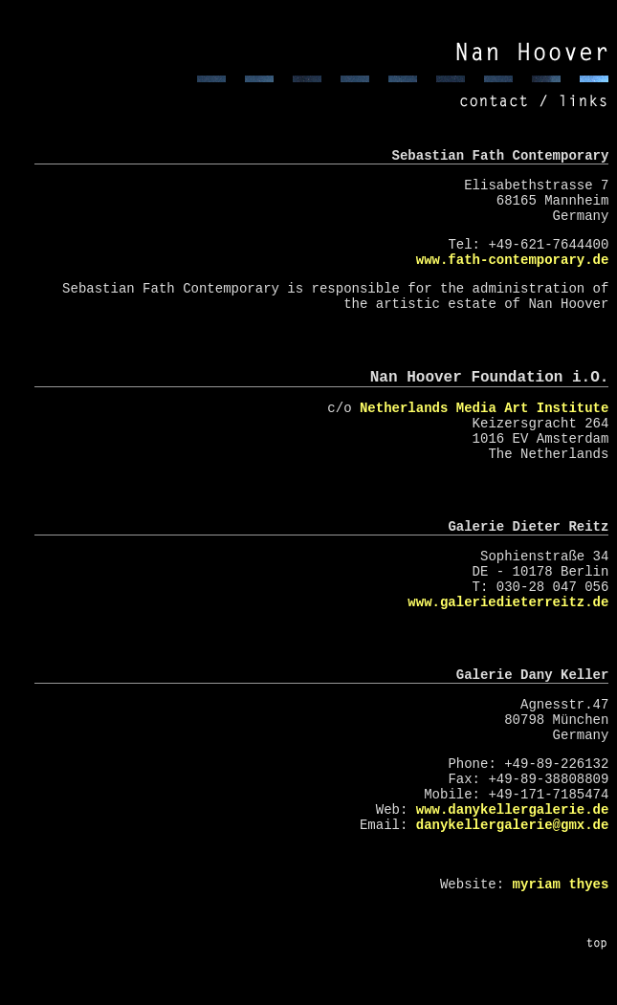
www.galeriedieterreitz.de (508, 602)
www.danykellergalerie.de (512, 810)
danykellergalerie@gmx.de (512, 825)
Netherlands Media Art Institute (484, 408)
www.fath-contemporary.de (512, 260)
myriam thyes (561, 884)
